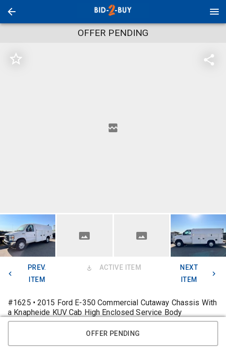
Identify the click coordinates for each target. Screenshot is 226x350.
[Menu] (214, 11)
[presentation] (113, 11)
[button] (11, 11)
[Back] (11, 11)
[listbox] (113, 128)
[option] (113, 128)
